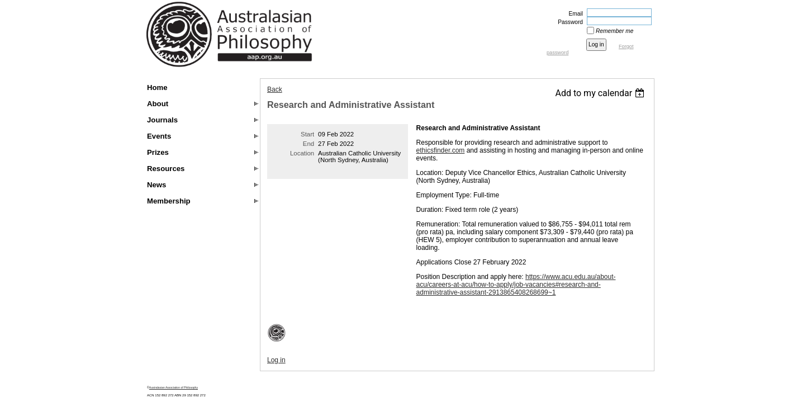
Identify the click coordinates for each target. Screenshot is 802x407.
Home (157, 87)
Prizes (158, 152)
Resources (165, 168)
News (156, 185)
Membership (169, 201)
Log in (276, 360)
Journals (162, 120)
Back (274, 89)
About (157, 104)
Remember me (614, 31)
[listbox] (601, 93)
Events (159, 136)
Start (307, 134)
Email (574, 14)
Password (568, 22)
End (308, 143)
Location (302, 153)
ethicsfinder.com (440, 150)
